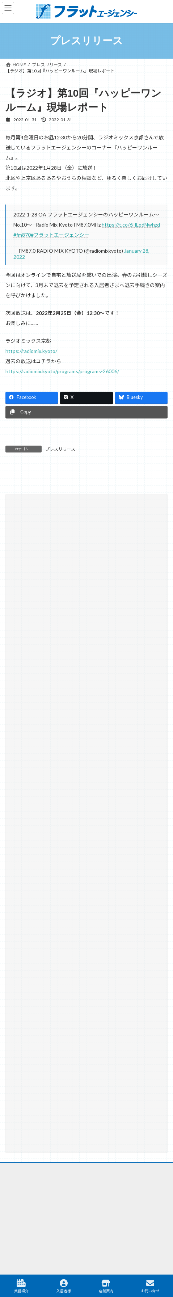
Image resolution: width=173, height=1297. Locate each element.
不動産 (47, 1215)
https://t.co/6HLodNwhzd (131, 225)
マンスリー (84, 1215)
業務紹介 (21, 1286)
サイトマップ (18, 1159)
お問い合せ (150, 1286)
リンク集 (14, 1172)
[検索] (135, 670)
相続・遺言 (28, 745)
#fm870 (22, 235)
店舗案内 (106, 1286)
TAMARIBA (102, 1231)
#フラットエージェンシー (60, 235)
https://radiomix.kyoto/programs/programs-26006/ (62, 371)
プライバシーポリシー (27, 1186)
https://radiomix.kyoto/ (31, 351)
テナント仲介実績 (34, 706)
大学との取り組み (34, 732)
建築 (118, 1215)
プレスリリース (60, 449)
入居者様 (63, 1286)
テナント (149, 1215)
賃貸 (18, 1215)
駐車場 (64, 1232)
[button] (86, 823)
